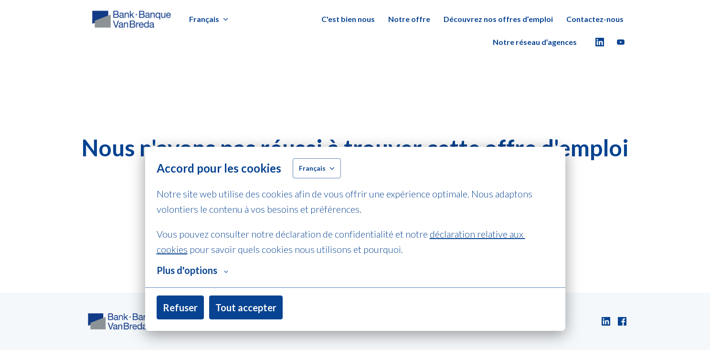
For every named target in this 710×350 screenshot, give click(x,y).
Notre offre (409, 18)
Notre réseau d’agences (535, 41)
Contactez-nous (595, 18)
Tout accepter (245, 307)
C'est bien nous (348, 18)
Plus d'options (192, 270)
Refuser (180, 307)
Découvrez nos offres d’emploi (498, 18)
